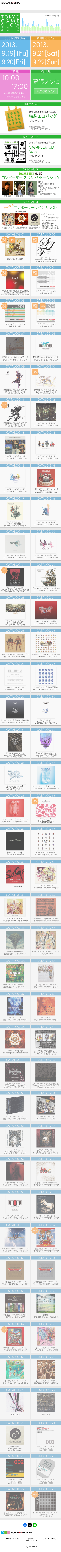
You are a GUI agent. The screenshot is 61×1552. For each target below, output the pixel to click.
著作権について (34, 651)
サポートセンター (32, 653)
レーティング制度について (15, 651)
